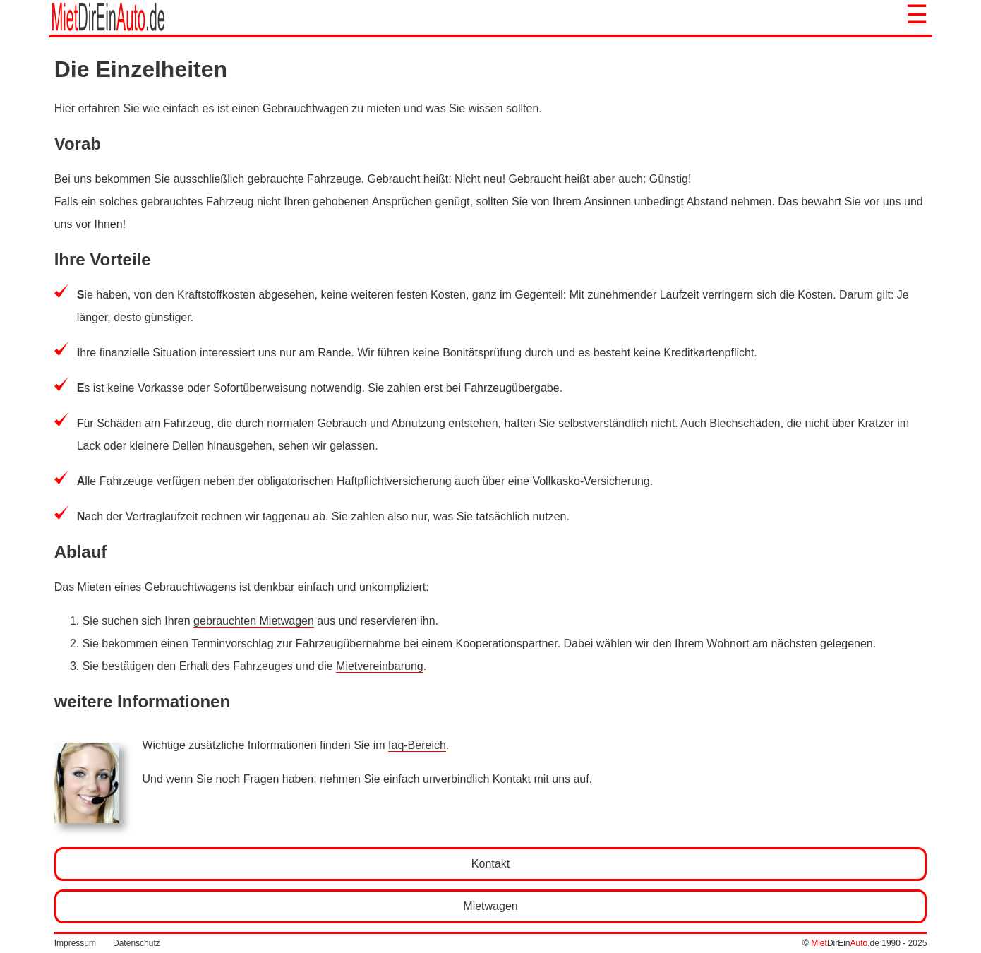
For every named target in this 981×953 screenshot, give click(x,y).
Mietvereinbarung (379, 666)
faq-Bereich (417, 745)
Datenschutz (136, 943)
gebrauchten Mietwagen (253, 621)
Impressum (75, 943)
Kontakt (490, 864)
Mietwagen (490, 906)
